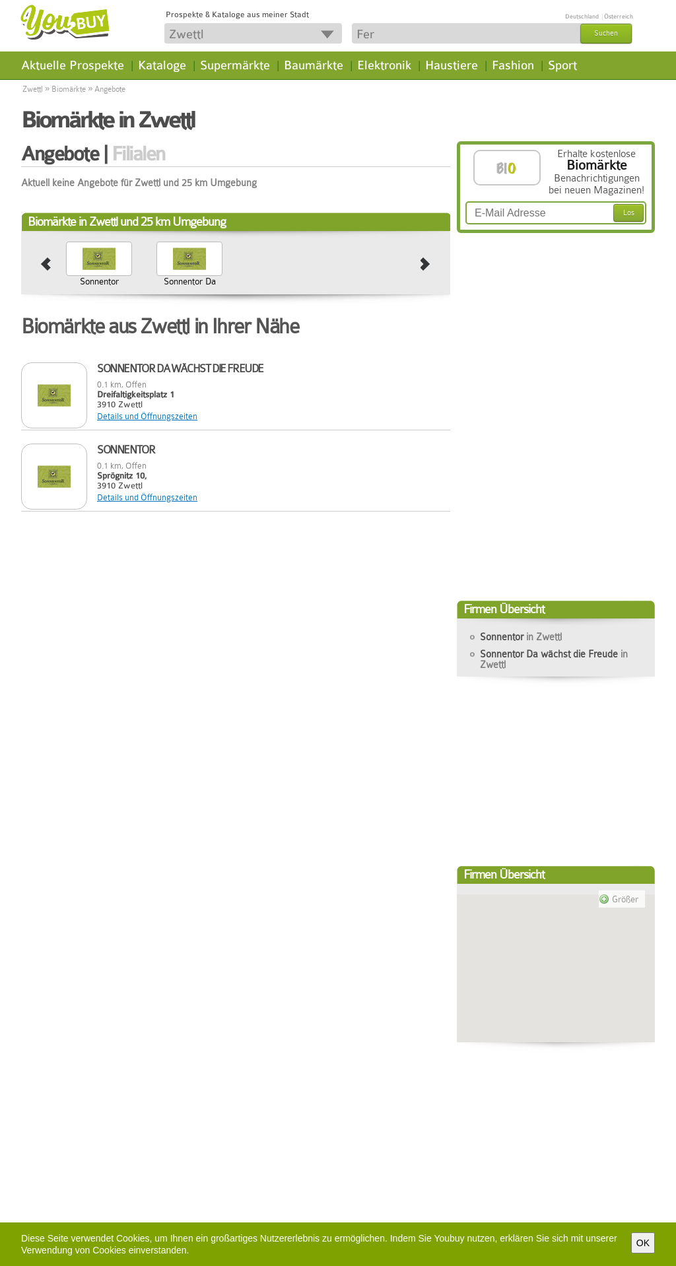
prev (46, 264)
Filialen (138, 154)
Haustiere (451, 65)
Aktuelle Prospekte (72, 65)
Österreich (618, 16)
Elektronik (384, 65)
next (425, 264)
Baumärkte (313, 65)
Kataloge (162, 65)
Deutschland (582, 16)
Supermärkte (235, 65)
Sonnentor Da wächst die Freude (190, 292)
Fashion (513, 65)
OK (643, 1243)
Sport (562, 65)
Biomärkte (68, 89)
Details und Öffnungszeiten (147, 416)
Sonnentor (99, 281)
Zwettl (32, 89)
